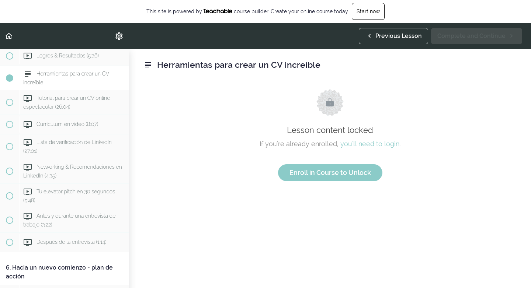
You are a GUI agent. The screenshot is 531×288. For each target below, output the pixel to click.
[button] (9, 36)
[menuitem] (119, 36)
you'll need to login (369, 144)
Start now (368, 11)
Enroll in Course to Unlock (330, 172)
